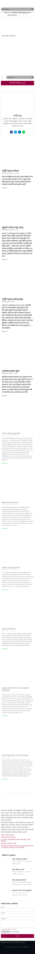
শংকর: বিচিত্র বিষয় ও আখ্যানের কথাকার (15, 755)
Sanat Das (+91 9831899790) (21, 947)
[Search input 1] (16, 9)
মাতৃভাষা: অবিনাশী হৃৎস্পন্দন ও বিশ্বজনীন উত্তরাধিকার (15, 689)
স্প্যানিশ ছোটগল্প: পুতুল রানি (11, 433)
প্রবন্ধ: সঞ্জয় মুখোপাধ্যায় (19, 880)
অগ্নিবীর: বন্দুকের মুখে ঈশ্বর (11, 567)
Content (3, 918)
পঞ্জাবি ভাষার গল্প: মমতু (12, 227)
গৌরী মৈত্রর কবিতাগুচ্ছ (12, 299)
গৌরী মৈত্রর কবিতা (10, 171)
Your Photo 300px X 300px (9, 929)
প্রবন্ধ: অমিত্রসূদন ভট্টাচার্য (19, 859)
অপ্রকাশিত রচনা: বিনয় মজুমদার (22, 890)
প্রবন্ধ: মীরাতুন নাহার (18, 869)
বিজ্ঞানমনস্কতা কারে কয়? (10, 502)
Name (2, 907)
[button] (12, 15)
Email (2, 913)
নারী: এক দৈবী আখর (8, 629)
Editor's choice (8, 855)
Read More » (5, 188)
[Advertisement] (17, 56)
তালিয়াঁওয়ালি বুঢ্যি (11, 371)
